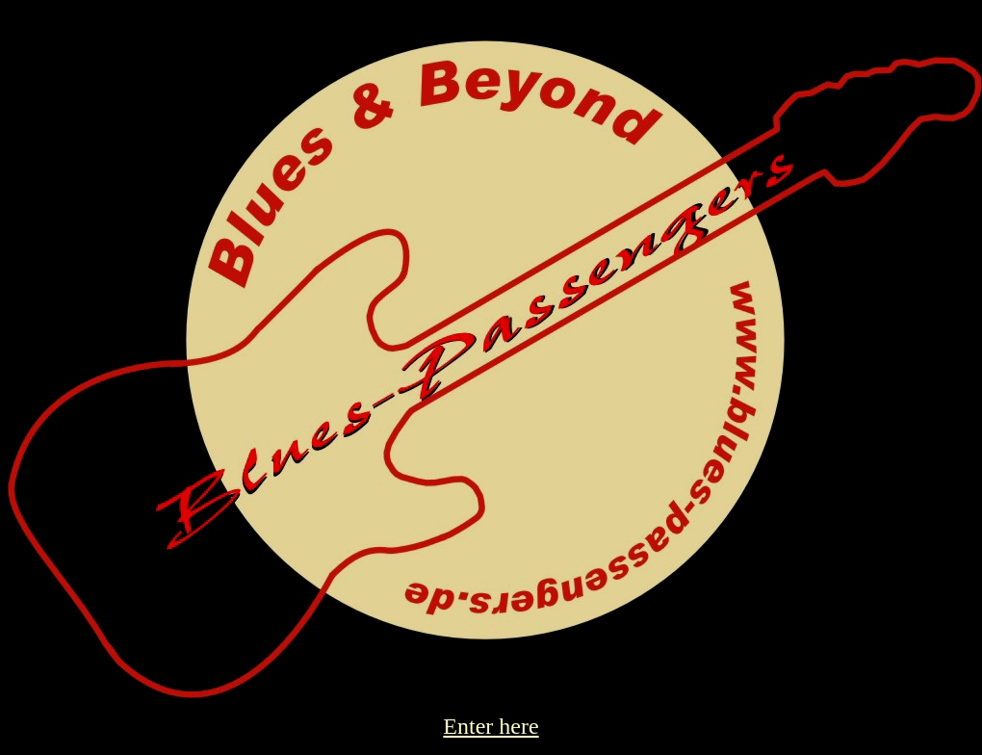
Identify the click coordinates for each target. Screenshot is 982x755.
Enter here (490, 726)
